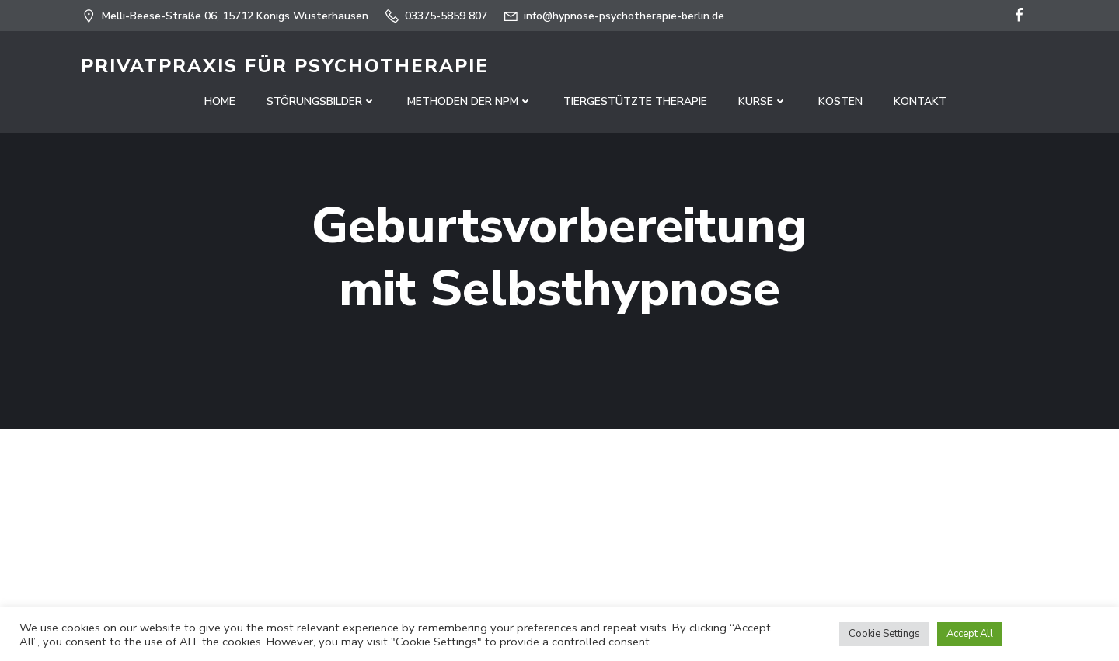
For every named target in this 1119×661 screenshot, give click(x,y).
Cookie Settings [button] (884, 634)
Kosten (840, 101)
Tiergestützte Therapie (635, 101)
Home (219, 101)
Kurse (762, 101)
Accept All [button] (969, 634)
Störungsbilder (321, 101)
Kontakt (920, 101)
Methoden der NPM (469, 101)
